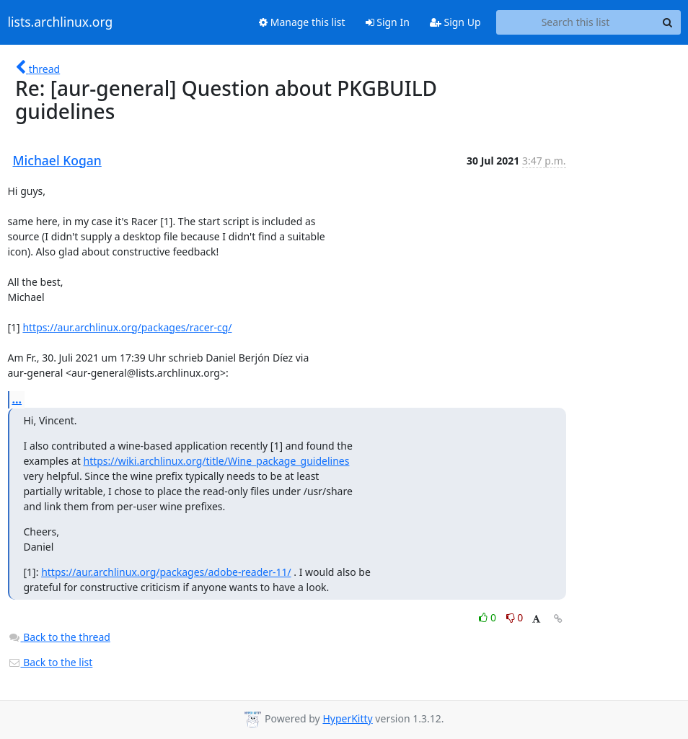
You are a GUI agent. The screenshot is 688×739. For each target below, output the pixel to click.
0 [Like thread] (488, 617)
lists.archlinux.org (60, 22)
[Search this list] (576, 22)
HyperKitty (347, 718)
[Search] (668, 22)
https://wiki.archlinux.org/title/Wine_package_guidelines (216, 461)
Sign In (388, 22)
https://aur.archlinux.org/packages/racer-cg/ (126, 327)
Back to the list (50, 662)
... (17, 399)
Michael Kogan (57, 160)
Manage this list (302, 22)
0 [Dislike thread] (515, 617)
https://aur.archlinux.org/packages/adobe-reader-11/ (166, 572)
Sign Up (455, 22)
